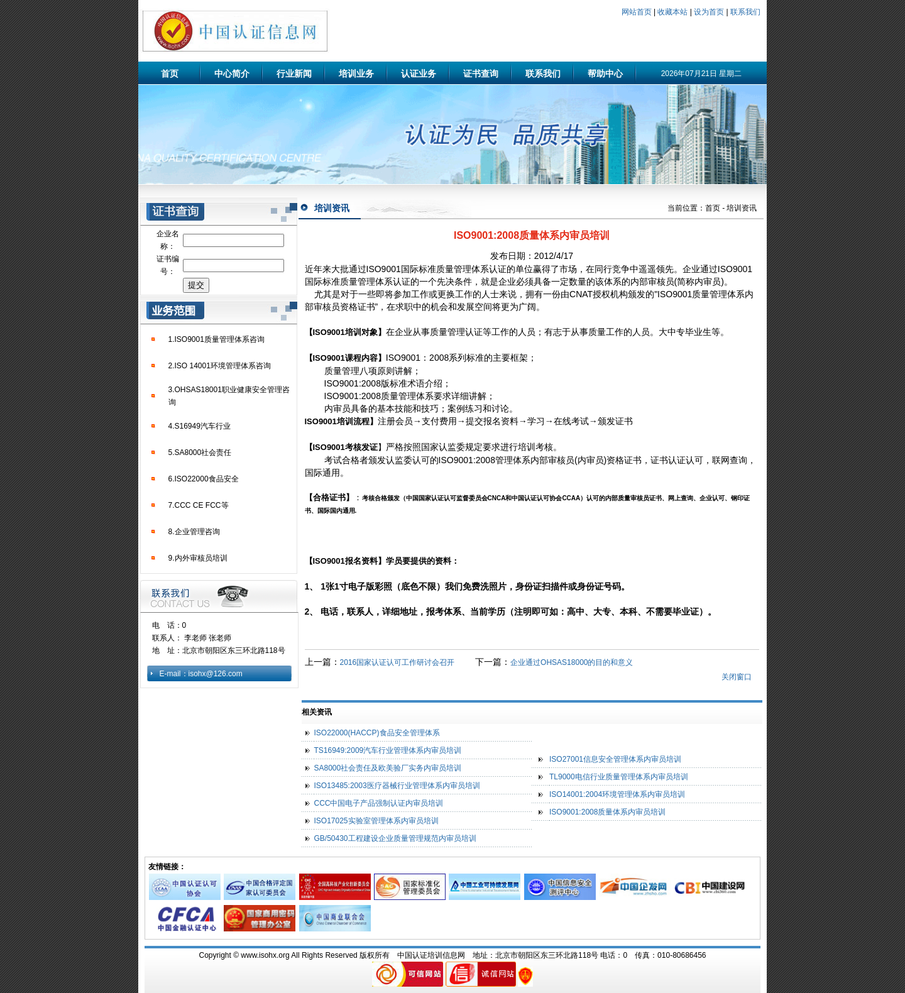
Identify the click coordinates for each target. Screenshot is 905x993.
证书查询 (480, 74)
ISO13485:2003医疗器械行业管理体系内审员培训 (397, 785)
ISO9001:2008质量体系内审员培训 (607, 812)
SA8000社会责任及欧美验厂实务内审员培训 (388, 768)
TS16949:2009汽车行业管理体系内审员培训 (388, 750)
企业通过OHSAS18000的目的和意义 (571, 662)
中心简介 (232, 74)
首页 (169, 74)
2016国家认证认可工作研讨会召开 (398, 662)
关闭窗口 (736, 676)
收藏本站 (672, 12)
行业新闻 (294, 74)
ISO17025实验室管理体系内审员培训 (376, 820)
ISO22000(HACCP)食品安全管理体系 (377, 732)
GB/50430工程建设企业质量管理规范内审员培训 (395, 838)
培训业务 (356, 74)
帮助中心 (605, 74)
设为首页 (709, 12)
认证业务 (418, 74)
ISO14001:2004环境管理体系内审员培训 (617, 794)
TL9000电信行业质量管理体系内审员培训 (618, 776)
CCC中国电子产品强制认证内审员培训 (379, 803)
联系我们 (745, 12)
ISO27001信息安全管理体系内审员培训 (615, 759)
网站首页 (637, 12)
